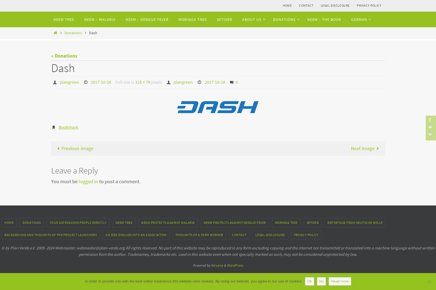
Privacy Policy (369, 5)
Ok (309, 281)
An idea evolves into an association (136, 235)
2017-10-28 (101, 82)
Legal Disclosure (335, 5)
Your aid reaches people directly (78, 222)
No (321, 281)
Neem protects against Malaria (168, 222)
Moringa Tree (286, 222)
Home (287, 5)
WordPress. (235, 265)
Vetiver (313, 222)
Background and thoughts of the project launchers (50, 235)
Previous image (73, 148)
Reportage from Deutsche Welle (355, 222)
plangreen (69, 82)
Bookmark (68, 127)
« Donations (64, 56)
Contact (306, 5)
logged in (88, 181)
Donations (73, 32)
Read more (340, 281)
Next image (366, 148)
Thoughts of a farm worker (199, 235)
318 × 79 (142, 82)
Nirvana (217, 265)
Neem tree (124, 222)
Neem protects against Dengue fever (235, 222)
